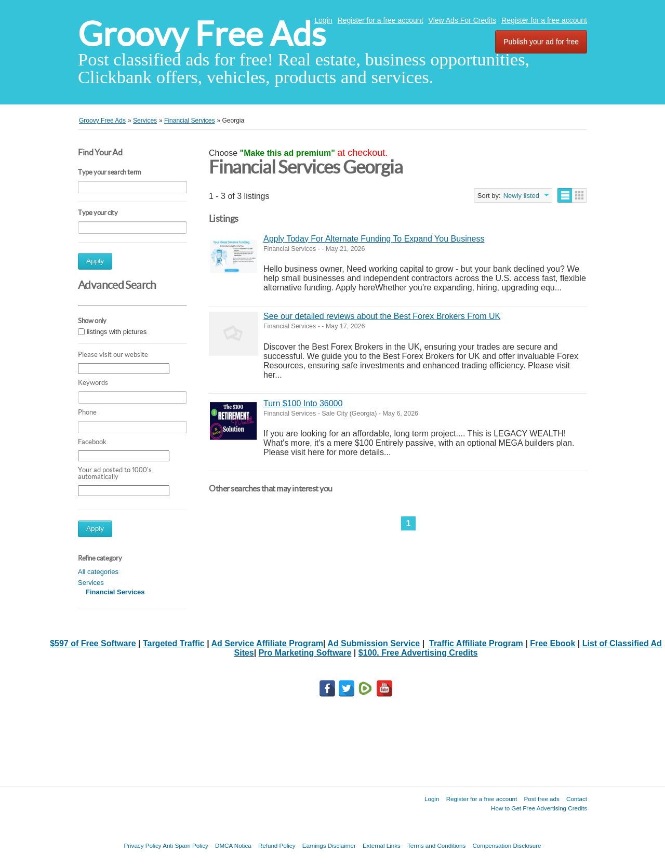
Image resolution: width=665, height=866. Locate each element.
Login (323, 20)
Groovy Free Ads (202, 34)
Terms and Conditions (436, 845)
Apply (95, 261)
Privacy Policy (142, 845)
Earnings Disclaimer (329, 845)
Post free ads (541, 798)
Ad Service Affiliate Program (267, 643)
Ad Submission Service (373, 643)
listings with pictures (117, 332)
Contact (576, 798)
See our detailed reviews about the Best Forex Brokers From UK (381, 316)
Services (91, 583)
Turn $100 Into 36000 (302, 403)
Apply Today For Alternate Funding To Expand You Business (373, 238)
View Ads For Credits (462, 20)
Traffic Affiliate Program (476, 643)
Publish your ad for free (541, 41)
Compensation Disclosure (506, 845)
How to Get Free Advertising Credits (539, 808)
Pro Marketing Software (305, 652)
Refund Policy (277, 845)
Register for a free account (380, 20)
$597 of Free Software (93, 643)
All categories (98, 572)
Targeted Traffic (174, 643)
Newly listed (521, 195)
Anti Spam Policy (185, 845)
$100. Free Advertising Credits (418, 652)
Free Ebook (552, 643)
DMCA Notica (233, 845)
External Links (382, 845)
